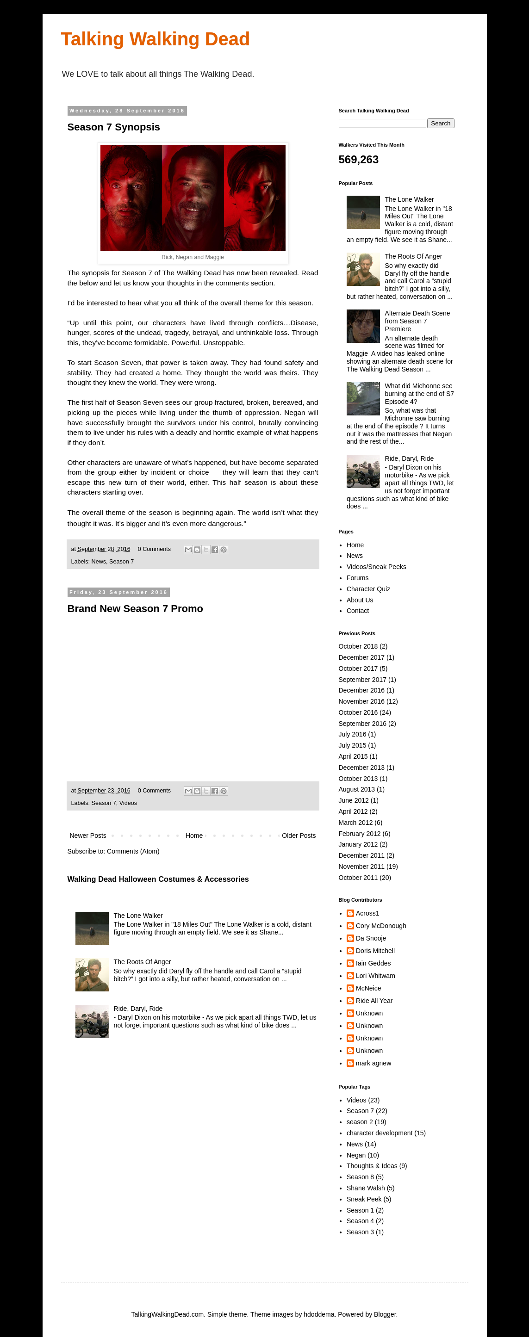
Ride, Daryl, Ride (138, 1008)
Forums (357, 578)
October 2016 (358, 712)
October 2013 (358, 778)
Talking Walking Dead (155, 39)
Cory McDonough (381, 925)
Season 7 (121, 561)
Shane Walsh (366, 1188)
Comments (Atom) (133, 851)
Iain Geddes (373, 963)
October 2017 (358, 668)
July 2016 (353, 734)
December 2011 (362, 855)
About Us (360, 600)
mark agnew (373, 1063)
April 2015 (353, 756)
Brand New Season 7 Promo (135, 608)
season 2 (360, 1122)
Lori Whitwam (375, 975)
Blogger (385, 1314)
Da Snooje (371, 938)
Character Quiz (368, 589)
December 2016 (362, 690)
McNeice (368, 988)
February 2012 (360, 833)
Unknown (369, 1013)
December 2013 (362, 767)
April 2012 (353, 811)
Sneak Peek (364, 1199)
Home (194, 835)
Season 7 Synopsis (114, 127)
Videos (128, 803)
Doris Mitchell (375, 950)
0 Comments (154, 549)
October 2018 (358, 646)
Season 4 (360, 1221)
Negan (356, 1155)
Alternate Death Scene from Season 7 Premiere (417, 321)
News (99, 561)
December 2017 (362, 657)
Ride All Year (374, 1000)
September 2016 (363, 723)
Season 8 (360, 1177)
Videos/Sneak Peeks (376, 566)
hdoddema (319, 1314)
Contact (358, 610)
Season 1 (360, 1210)
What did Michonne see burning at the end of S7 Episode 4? (419, 393)
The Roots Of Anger (142, 962)
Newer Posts (88, 835)
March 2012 (356, 822)
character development (379, 1133)
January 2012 (358, 844)
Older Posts (299, 835)
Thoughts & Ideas (372, 1166)
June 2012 (354, 800)
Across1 (368, 913)
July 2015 (353, 745)
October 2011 (358, 877)
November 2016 (362, 701)
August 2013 (357, 789)
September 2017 (363, 679)
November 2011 (362, 866)
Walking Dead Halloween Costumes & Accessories (158, 879)
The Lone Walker (138, 915)
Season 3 (360, 1232)
